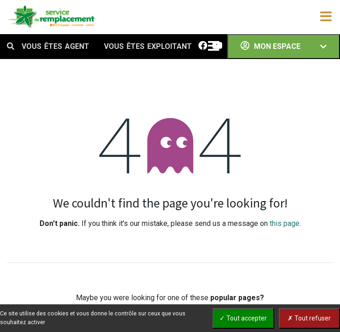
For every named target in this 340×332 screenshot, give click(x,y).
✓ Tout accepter (243, 318)
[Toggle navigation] (326, 17)
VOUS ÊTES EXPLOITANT (148, 46)
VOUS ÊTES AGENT (55, 46)
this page (285, 223)
